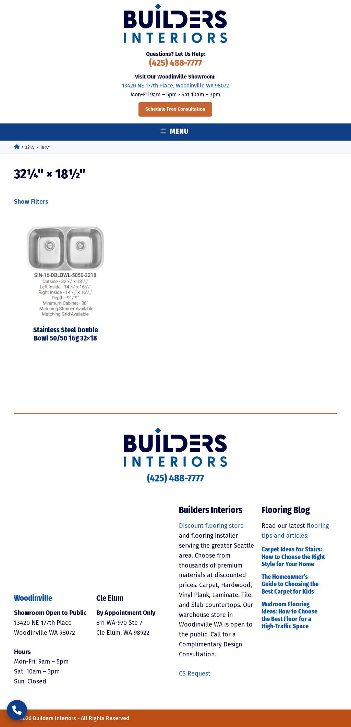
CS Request (194, 673)
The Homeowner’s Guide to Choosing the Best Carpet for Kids (290, 584)
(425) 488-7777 (175, 63)
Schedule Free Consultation (175, 109)
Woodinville (33, 599)
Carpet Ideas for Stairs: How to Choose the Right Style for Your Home (293, 557)
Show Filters (31, 201)
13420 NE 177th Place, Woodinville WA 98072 (175, 85)
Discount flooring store (211, 525)
